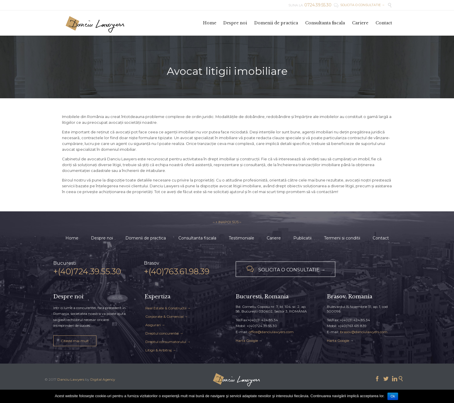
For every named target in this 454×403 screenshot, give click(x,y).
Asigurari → (155, 325)
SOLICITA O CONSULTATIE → (359, 5)
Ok (393, 396)
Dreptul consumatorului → (168, 342)
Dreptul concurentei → (164, 333)
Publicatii (302, 238)
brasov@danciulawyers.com (363, 332)
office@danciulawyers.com (271, 332)
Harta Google (247, 340)
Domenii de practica (145, 238)
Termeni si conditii (342, 238)
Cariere (274, 238)
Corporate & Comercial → (166, 316)
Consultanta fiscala (197, 238)
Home (71, 238)
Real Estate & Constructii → (168, 308)
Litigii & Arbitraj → (160, 350)
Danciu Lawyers (70, 379)
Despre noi (102, 238)
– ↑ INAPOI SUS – (227, 222)
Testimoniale (241, 238)
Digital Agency (102, 379)
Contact (381, 238)
